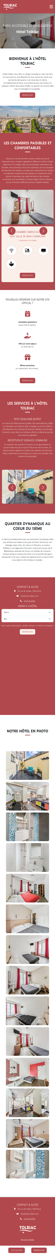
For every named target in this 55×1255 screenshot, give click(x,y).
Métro (6, 612)
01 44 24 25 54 (16, 1250)
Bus (5, 619)
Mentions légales (27, 1240)
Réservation (39, 1250)
